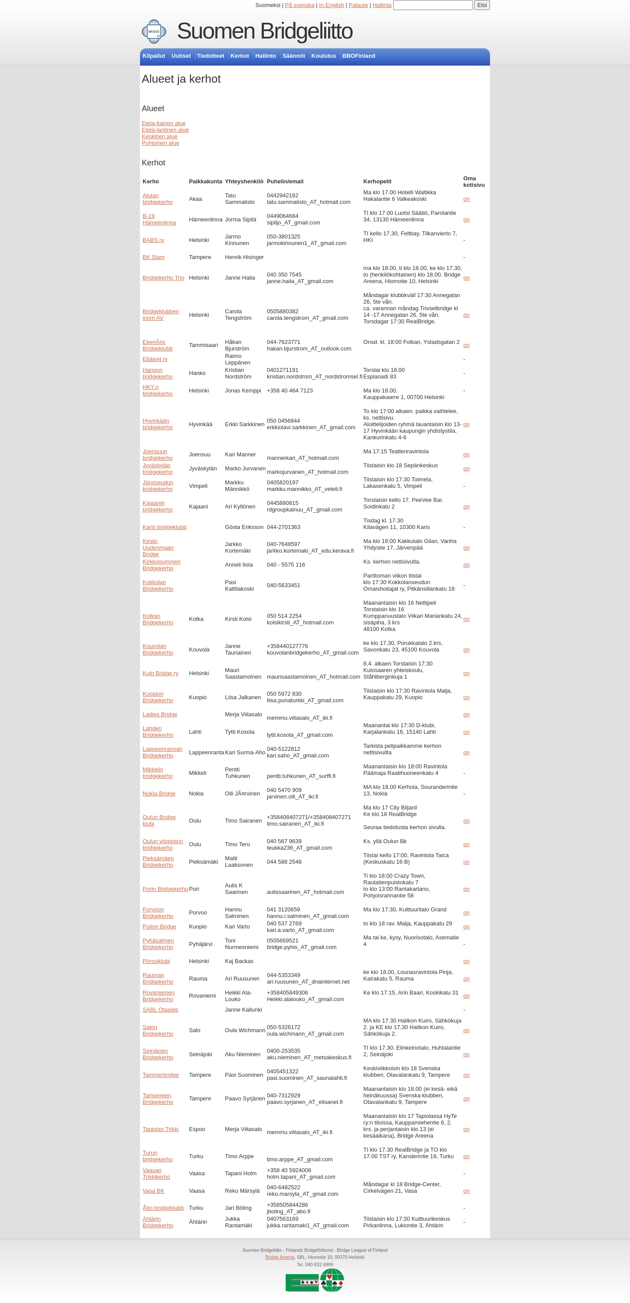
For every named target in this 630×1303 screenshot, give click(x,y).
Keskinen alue (160, 136)
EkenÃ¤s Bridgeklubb (158, 345)
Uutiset (181, 56)
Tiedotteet (210, 56)
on (466, 199)
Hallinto (266, 56)
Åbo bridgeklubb (163, 1208)
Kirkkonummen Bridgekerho (162, 564)
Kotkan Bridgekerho (158, 619)
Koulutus (324, 56)
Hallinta (382, 5)
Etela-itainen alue (164, 123)
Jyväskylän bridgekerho (158, 468)
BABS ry (153, 240)
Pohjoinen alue (160, 143)
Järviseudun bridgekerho (158, 485)
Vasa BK (153, 1190)
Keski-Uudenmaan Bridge (158, 547)
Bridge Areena (280, 1257)
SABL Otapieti (160, 1009)
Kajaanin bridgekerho (158, 506)
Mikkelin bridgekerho (158, 772)
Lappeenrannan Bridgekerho (162, 752)
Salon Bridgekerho (158, 1030)
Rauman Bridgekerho (158, 978)
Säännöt (294, 56)
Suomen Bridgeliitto (265, 30)
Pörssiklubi (156, 961)
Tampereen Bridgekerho (158, 1098)
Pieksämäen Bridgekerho (158, 861)
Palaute (358, 5)
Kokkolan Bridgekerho (158, 585)
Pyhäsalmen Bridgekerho (158, 943)
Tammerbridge (161, 1075)
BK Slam (154, 257)
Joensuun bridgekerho (158, 454)
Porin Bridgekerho (165, 889)
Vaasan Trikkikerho (156, 1173)
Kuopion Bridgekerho (158, 697)
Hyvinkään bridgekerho (158, 424)
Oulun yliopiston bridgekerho (163, 844)
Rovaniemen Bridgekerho (159, 995)
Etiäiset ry (155, 359)
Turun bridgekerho (158, 1156)
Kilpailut (154, 56)
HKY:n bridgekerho (158, 390)
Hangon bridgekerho (158, 373)
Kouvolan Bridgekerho (158, 649)
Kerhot (240, 56)
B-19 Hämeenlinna (159, 219)
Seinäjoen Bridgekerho (158, 1054)
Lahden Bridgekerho (158, 731)
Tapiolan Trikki (160, 1129)
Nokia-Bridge (159, 793)
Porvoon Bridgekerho (158, 912)
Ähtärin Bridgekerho (158, 1222)
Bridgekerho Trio (163, 277)
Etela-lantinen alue (165, 129)
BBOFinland (359, 56)
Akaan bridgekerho (158, 198)
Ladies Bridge (160, 714)
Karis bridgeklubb (164, 527)
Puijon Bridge (159, 926)
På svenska (300, 5)
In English (331, 5)
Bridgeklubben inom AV (161, 314)
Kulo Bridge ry (160, 673)
